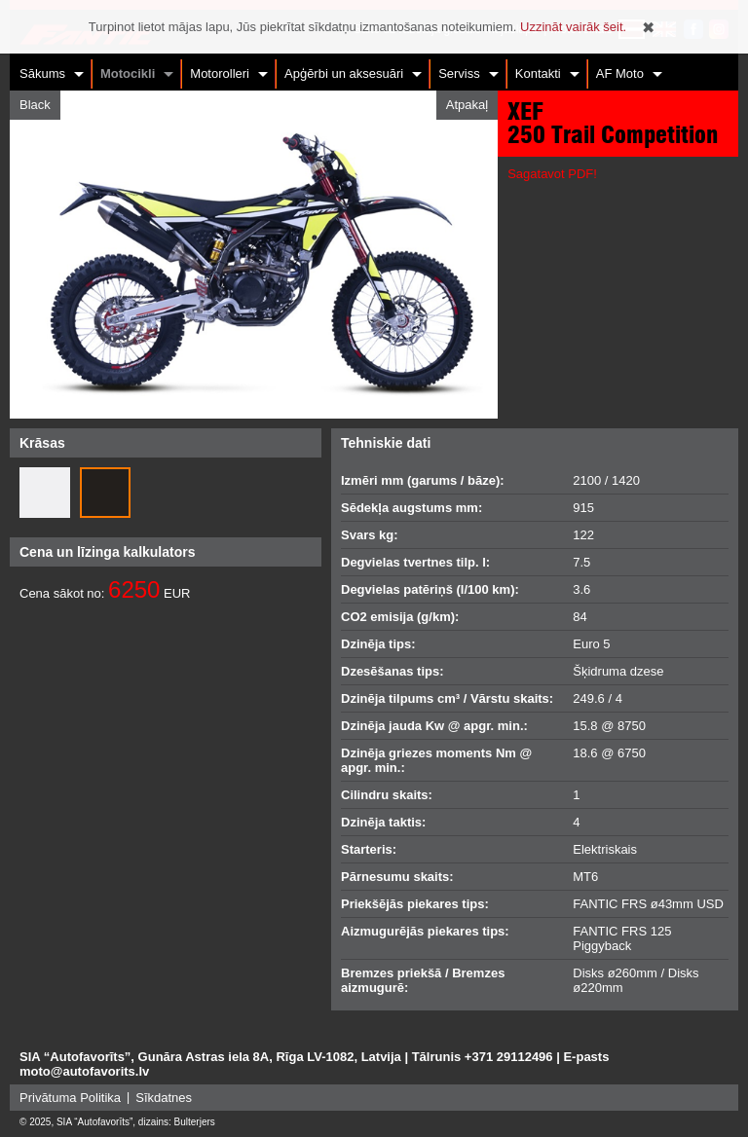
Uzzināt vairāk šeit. (573, 26)
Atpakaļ (467, 104)
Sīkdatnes (163, 1097)
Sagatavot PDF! (552, 173)
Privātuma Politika (70, 1097)
